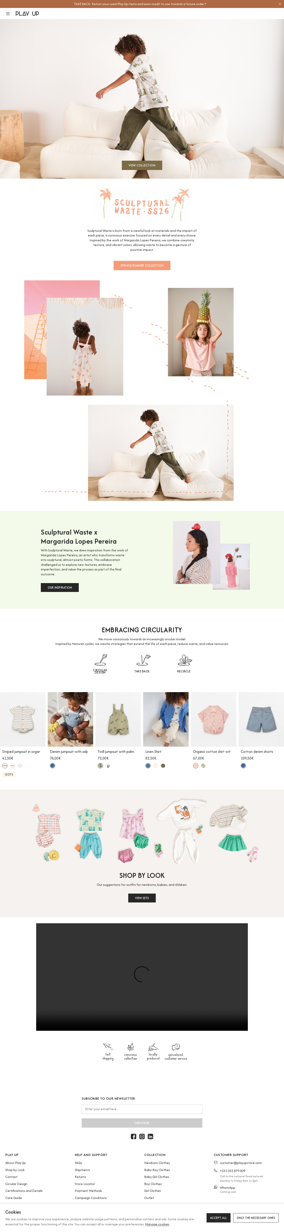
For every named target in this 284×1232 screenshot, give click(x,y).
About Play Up (15, 1162)
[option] (140, 4)
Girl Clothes (152, 1190)
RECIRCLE (184, 671)
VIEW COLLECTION (142, 165)
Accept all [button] (218, 1218)
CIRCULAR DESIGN (100, 671)
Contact (11, 1176)
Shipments (82, 1170)
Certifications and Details (24, 1190)
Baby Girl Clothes (156, 1176)
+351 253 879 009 (232, 1170)
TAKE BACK (142, 671)
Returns (80, 1176)
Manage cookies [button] (157, 1224)
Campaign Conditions (91, 1197)
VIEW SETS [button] (142, 898)
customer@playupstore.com (241, 1162)
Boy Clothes (153, 1183)
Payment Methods (88, 1190)
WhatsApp (227, 1187)
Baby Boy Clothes (157, 1170)
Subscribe (142, 1123)
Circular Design (16, 1183)
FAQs (78, 1162)
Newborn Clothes (157, 1162)
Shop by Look (15, 1170)
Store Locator (85, 1183)
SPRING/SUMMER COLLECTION (142, 265)
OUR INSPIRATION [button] (60, 587)
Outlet (149, 1197)
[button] (10, 13)
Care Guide (13, 1197)
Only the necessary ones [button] (256, 1218)
